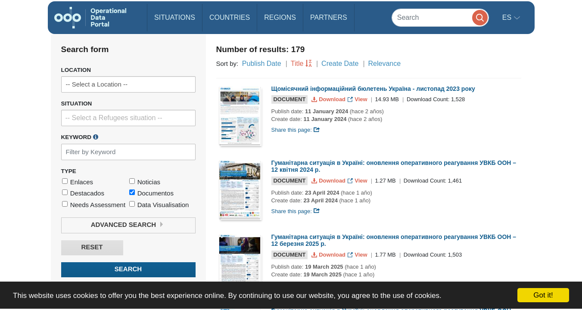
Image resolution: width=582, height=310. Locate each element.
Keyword (79, 136)
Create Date (339, 63)
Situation (76, 103)
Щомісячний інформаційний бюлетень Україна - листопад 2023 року (373, 88)
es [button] (508, 17)
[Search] (440, 17)
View (358, 99)
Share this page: (296, 130)
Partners (328, 17)
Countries (229, 17)
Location (76, 70)
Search (128, 269)
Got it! (543, 295)
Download (329, 99)
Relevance (384, 63)
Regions (280, 17)
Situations (174, 17)
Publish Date (261, 63)
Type (68, 171)
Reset (92, 247)
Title (297, 63)
